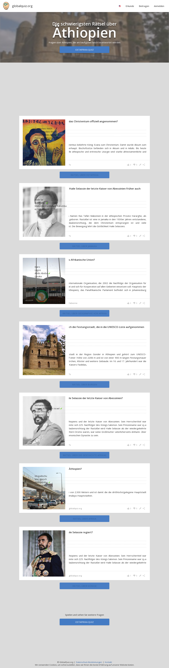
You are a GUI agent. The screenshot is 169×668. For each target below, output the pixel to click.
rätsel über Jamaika (84, 260)
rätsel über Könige (84, 621)
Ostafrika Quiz (84, 49)
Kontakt (108, 662)
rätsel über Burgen (84, 405)
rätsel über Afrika (84, 550)
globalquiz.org (22, 6)
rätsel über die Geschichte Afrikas (84, 487)
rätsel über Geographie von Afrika (84, 331)
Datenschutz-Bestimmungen (89, 662)
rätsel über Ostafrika (84, 182)
